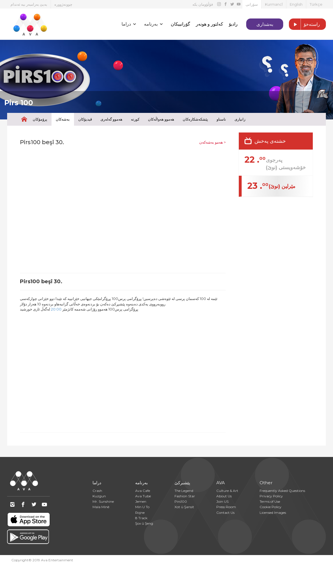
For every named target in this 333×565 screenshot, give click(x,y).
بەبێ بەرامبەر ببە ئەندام (29, 4)
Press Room (226, 507)
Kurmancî (274, 4)
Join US (222, 501)
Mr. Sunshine (103, 501)
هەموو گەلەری (111, 119)
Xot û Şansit (184, 507)
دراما (96, 482)
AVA (220, 482)
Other (266, 482)
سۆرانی (252, 4)
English (296, 4)
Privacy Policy (271, 496)
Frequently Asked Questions (282, 491)
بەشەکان (63, 119)
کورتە (135, 119)
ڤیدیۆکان (85, 119)
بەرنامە (141, 482)
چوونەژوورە (63, 4)
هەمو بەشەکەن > (212, 142)
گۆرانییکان (180, 24)
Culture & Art (227, 491)
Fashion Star (184, 496)
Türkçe (316, 4)
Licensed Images (273, 512)
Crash (97, 491)
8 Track (141, 518)
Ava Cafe (142, 491)
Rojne (140, 512)
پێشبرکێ (182, 482)
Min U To (142, 507)
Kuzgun (99, 496)
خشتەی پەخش (270, 141)
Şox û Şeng (144, 523)
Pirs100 (180, 501)
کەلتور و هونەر (209, 24)
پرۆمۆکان (40, 119)
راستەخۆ (304, 24)
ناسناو (221, 119)
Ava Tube (143, 496)
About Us (224, 496)
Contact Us (225, 512)
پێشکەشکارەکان (195, 119)
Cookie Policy (270, 507)
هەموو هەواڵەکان (161, 119)
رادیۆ (233, 24)
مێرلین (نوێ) (282, 186)
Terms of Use (270, 501)
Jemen (140, 501)
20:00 (56, 309)
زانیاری (240, 119)
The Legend (183, 491)
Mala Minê (100, 507)
